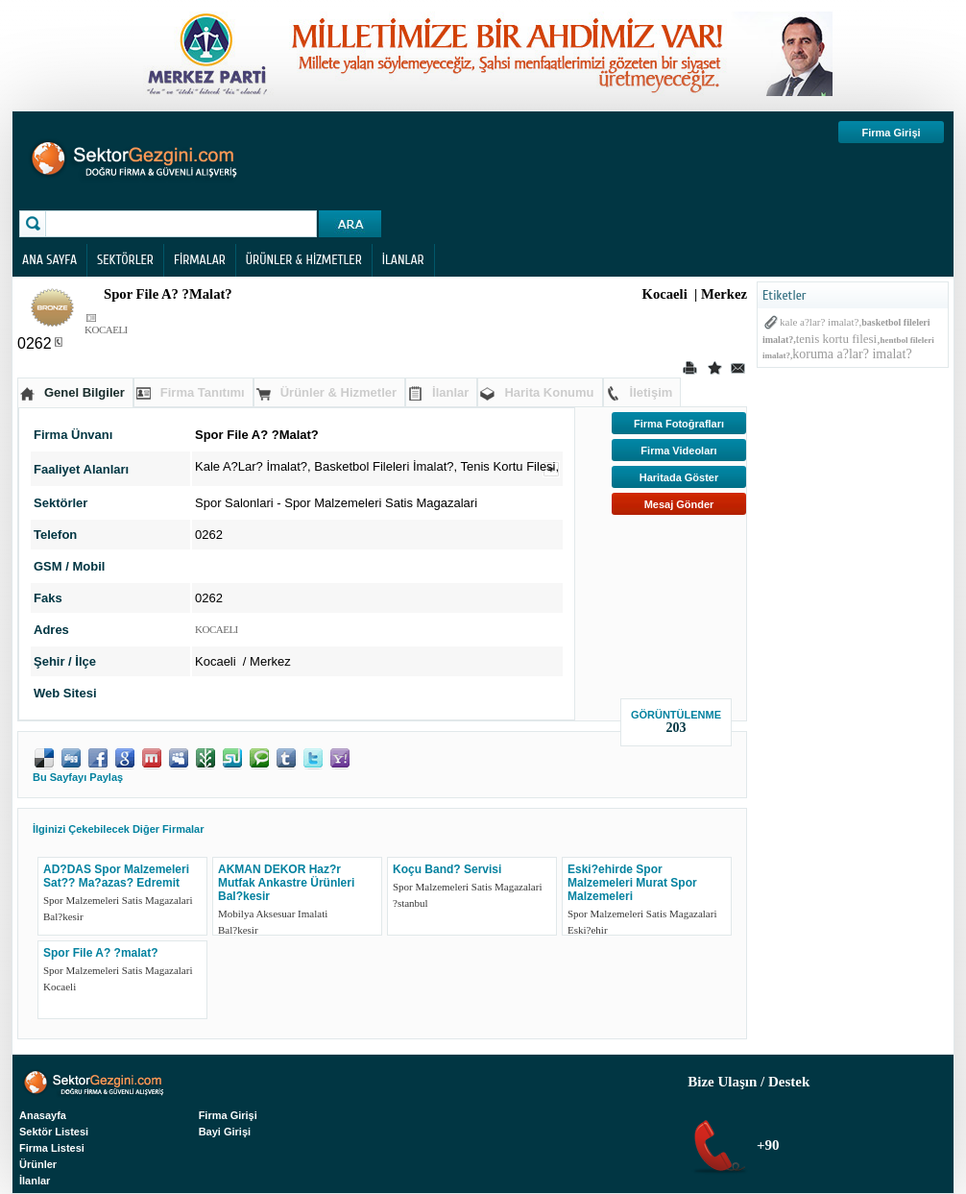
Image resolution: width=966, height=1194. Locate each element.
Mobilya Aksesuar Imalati (272, 913)
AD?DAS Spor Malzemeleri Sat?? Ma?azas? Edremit (116, 876)
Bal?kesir (63, 916)
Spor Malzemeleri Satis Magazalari (380, 503)
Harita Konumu (548, 392)
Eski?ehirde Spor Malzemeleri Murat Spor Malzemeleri (632, 883)
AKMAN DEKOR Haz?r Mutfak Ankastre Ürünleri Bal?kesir (286, 883)
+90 (766, 1145)
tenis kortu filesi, (838, 338)
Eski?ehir (588, 930)
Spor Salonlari (234, 503)
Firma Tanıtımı (202, 392)
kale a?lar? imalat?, (820, 322)
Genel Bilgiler (84, 392)
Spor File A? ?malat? (100, 953)
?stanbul (410, 903)
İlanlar (450, 392)
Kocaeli (59, 986)
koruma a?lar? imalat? (851, 354)
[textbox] (183, 223)
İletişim (651, 392)
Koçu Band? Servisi (447, 869)
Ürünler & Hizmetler (338, 392)
